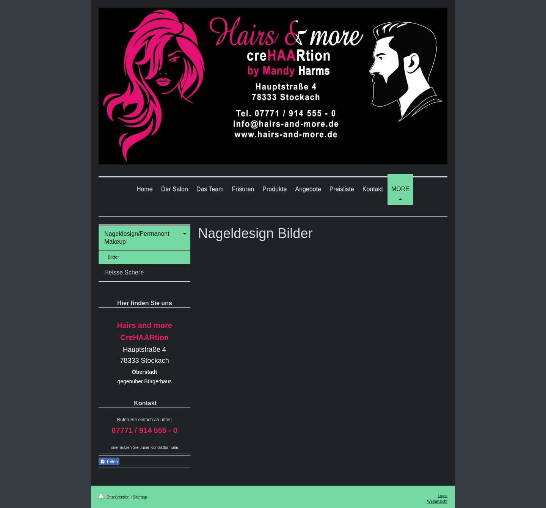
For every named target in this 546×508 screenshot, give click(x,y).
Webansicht (437, 501)
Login (442, 496)
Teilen (109, 461)
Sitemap (140, 497)
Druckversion (114, 497)
